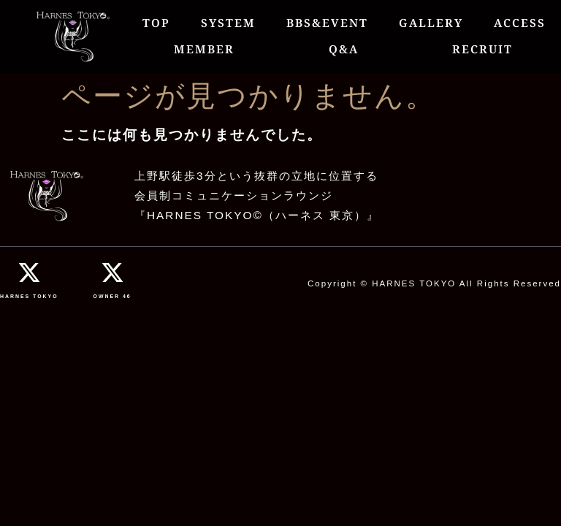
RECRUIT (482, 49)
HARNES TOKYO (29, 296)
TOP (156, 23)
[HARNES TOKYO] (29, 272)
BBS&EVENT (327, 23)
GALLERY (431, 23)
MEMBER (204, 49)
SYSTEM (228, 23)
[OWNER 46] (112, 272)
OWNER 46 (112, 296)
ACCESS (520, 23)
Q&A (344, 49)
